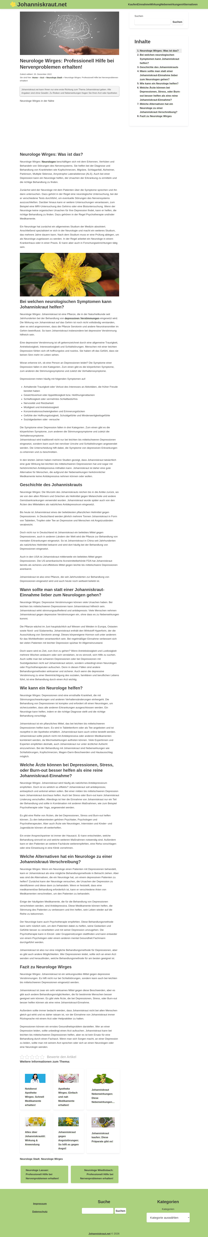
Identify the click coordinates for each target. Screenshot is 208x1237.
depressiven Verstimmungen (82, 318)
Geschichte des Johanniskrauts (159, 67)
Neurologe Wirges (52, 1158)
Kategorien (168, 1209)
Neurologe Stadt (54, 77)
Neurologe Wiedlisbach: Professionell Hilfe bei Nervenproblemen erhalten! (96, 1174)
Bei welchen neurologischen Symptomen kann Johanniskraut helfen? (159, 58)
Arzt (42, 77)
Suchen (139, 16)
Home (35, 77)
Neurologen (49, 161)
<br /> (69, 127)
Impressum (40, 1203)
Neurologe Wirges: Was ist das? (159, 50)
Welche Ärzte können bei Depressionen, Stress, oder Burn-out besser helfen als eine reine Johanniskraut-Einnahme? (160, 93)
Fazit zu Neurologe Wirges (156, 116)
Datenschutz (39, 1211)
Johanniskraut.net (42, 4)
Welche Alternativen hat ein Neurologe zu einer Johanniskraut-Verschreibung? (158, 108)
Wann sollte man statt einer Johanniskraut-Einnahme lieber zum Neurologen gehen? (159, 75)
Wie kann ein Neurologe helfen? (159, 83)
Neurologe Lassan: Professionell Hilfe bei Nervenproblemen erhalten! (42, 1174)
